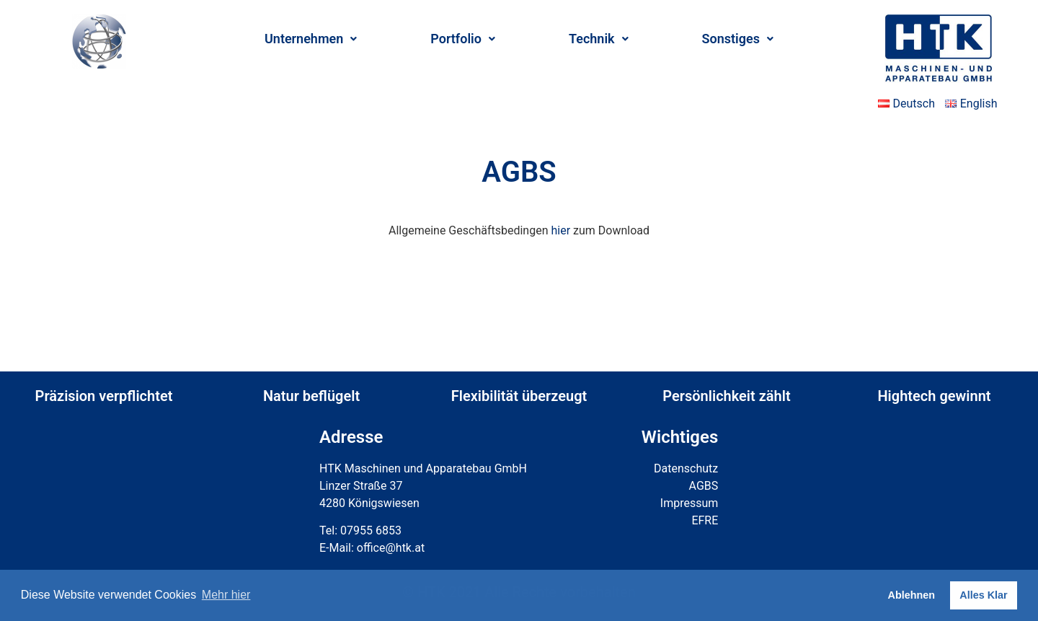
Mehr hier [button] (226, 595)
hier (560, 230)
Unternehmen (311, 38)
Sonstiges (737, 38)
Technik (599, 38)
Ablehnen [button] (912, 595)
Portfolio (462, 38)
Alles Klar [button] (983, 595)
